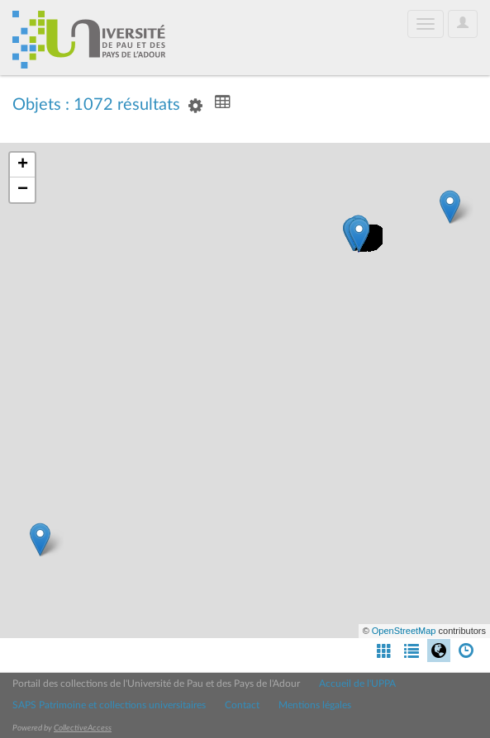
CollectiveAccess (83, 728)
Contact (242, 705)
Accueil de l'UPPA (357, 683)
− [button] (22, 189)
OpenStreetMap (404, 631)
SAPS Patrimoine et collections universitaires (109, 705)
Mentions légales (314, 705)
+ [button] (22, 165)
